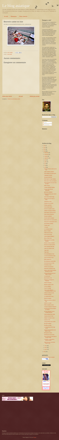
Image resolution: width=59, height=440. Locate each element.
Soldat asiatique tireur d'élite (49, 314)
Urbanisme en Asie (47, 201)
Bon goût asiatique (47, 323)
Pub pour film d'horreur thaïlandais (48, 190)
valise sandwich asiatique (49, 171)
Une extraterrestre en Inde (49, 263)
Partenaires (14, 16)
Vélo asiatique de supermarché (50, 173)
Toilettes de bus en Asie (48, 316)
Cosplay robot (46, 225)
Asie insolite (9, 54)
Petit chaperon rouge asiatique (50, 178)
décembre (46, 152)
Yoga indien (46, 250)
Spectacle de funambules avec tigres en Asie (50, 330)
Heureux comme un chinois (49, 242)
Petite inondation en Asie (49, 304)
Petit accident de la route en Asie (50, 219)
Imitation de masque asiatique (50, 210)
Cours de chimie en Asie (48, 257)
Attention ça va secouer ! (49, 266)
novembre (46, 154)
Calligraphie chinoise (48, 175)
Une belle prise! (47, 276)
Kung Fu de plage (47, 288)
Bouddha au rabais (47, 325)
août (45, 159)
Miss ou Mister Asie (48, 238)
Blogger (34, 437)
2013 (44, 149)
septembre (46, 158)
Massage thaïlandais (48, 177)
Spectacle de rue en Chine (49, 334)
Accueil (6, 16)
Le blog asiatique (16, 6)
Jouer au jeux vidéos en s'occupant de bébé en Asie (50, 290)
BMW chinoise (47, 185)
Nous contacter (23, 16)
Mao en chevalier (47, 230)
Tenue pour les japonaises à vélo (50, 221)
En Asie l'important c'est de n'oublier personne (49, 312)
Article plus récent (7, 96)
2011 (44, 351)
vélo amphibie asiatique (48, 223)
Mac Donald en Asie (48, 277)
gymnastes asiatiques (48, 192)
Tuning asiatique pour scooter (49, 321)
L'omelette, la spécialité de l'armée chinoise (49, 340)
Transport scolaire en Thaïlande (50, 306)
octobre (46, 156)
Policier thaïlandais (47, 282)
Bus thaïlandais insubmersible (50, 261)
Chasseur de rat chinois (48, 203)
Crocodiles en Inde (47, 264)
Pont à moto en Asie (48, 234)
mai (45, 165)
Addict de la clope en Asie (49, 248)
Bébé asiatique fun (47, 259)
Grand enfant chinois (48, 206)
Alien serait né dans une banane (50, 180)
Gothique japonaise (48, 205)
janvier (45, 349)
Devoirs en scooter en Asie (49, 208)
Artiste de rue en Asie (48, 232)
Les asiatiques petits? (48, 229)
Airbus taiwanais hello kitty (49, 246)
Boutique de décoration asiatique (48, 357)
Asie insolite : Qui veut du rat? (50, 212)
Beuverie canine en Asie (48, 284)
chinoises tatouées (47, 294)
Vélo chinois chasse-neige (49, 196)
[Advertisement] (12, 415)
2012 (44, 151)
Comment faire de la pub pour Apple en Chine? (49, 274)
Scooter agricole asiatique (49, 218)
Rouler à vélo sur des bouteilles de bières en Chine (50, 271)
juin (45, 163)
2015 (44, 145)
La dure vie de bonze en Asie (49, 255)
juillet (45, 161)
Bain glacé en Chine (48, 332)
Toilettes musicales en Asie (49, 317)
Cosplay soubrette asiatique (49, 187)
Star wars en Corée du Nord (49, 244)
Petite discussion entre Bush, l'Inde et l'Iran (49, 343)
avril (45, 167)
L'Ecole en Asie (47, 319)
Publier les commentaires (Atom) (14, 98)
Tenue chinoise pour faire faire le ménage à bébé (50, 337)
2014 (44, 147)
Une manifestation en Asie (49, 253)
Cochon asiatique (47, 286)
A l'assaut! (46, 227)
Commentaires (46, 124)
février (45, 347)
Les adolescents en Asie (48, 296)
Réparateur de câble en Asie (49, 268)
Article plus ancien (34, 96)
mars (45, 345)
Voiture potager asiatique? (49, 236)
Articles (45, 122)
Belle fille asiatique (47, 298)
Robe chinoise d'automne (49, 214)
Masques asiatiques (48, 216)
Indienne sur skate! (47, 303)
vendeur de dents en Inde (49, 292)
